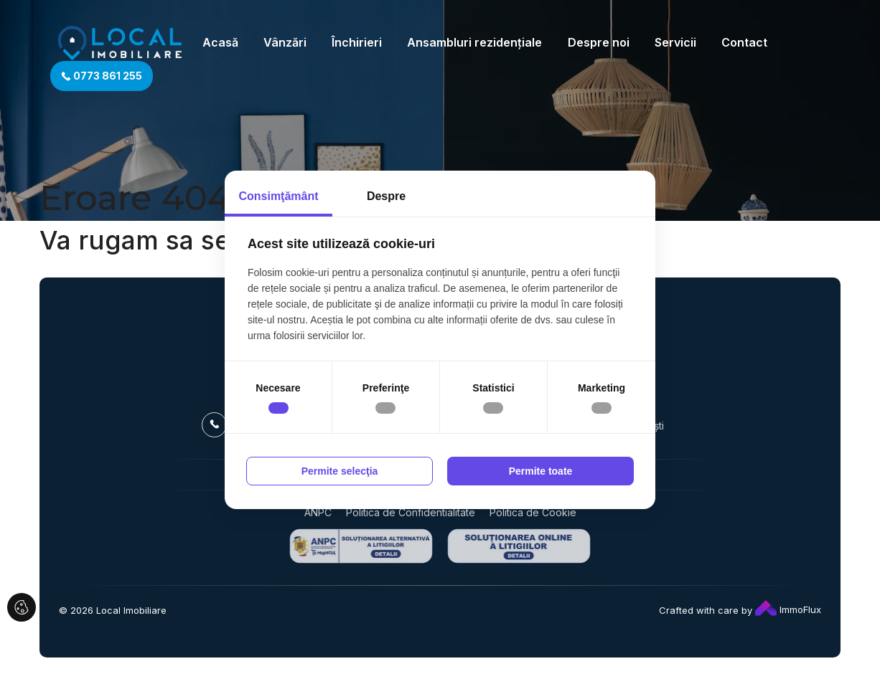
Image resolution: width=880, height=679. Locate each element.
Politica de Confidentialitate (410, 512)
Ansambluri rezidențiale (474, 42)
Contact (744, 42)
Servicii (675, 42)
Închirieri (357, 42)
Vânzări (284, 42)
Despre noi (598, 42)
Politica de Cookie (533, 512)
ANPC (318, 512)
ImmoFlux (788, 609)
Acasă (220, 42)
